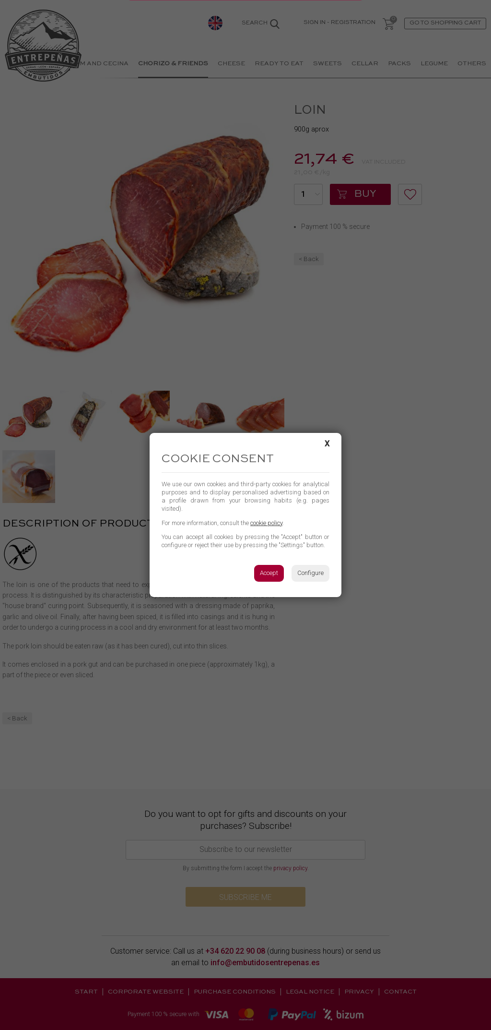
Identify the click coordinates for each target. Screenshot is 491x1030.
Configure (310, 572)
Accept (269, 572)
